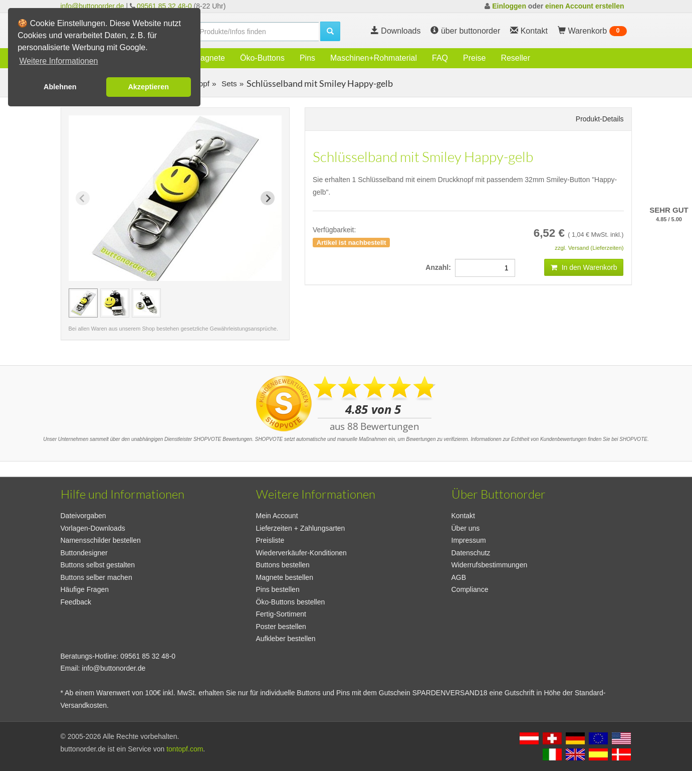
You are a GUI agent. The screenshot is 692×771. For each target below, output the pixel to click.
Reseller (515, 58)
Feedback (76, 602)
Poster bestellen (281, 627)
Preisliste (270, 540)
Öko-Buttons (262, 58)
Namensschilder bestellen (101, 540)
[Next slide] (268, 198)
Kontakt (463, 516)
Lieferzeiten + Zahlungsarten (300, 528)
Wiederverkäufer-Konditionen (301, 553)
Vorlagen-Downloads (93, 528)
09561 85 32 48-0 (164, 6)
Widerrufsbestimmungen (489, 565)
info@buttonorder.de (92, 6)
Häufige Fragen (85, 589)
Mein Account (277, 516)
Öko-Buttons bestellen (290, 602)
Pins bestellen (278, 589)
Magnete (209, 58)
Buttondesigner (84, 553)
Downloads (396, 31)
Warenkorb (592, 31)
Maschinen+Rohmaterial (373, 58)
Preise (474, 58)
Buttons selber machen (96, 577)
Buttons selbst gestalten (98, 565)
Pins (307, 58)
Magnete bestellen (284, 577)
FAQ (440, 58)
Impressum (468, 540)
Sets (228, 83)
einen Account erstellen (584, 6)
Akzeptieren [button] (148, 87)
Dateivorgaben (83, 516)
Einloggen (509, 6)
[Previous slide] (83, 198)
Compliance (470, 589)
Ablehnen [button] (60, 87)
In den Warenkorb (584, 267)
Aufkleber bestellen (286, 639)
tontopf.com (184, 749)
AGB (459, 577)
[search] (256, 31)
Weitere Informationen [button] (58, 61)
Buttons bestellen (283, 565)
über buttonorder (465, 31)
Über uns (465, 528)
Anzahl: (439, 267)
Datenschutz (471, 553)
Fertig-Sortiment (281, 614)
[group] (83, 303)
